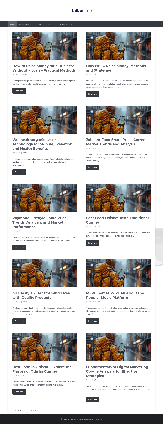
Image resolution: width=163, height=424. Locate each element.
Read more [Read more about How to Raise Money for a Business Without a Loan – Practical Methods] (19, 91)
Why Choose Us (65, 24)
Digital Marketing (25, 24)
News (52, 24)
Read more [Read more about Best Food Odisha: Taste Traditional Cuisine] (92, 243)
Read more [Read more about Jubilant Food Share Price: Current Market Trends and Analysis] (92, 168)
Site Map (99, 419)
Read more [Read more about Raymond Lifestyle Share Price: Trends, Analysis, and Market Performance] (19, 247)
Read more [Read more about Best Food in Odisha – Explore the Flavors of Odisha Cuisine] (19, 392)
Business (39, 24)
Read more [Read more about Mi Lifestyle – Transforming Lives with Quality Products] (19, 321)
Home (12, 24)
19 (27, 410)
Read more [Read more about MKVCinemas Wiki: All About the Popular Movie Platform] (92, 321)
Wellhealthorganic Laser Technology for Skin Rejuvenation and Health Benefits (42, 144)
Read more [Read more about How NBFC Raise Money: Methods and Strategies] (92, 94)
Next (33, 410)
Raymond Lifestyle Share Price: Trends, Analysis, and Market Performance (39, 222)
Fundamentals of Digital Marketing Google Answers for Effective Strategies (117, 371)
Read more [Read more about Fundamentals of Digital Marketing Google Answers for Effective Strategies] (92, 399)
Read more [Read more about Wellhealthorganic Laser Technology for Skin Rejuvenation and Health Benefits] (19, 172)
